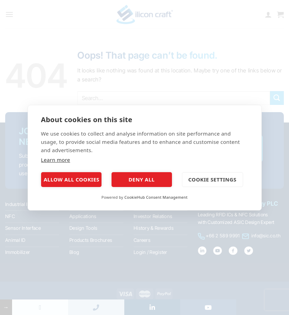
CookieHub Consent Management (155, 197)
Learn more (55, 159)
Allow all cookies (71, 179)
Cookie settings (212, 179)
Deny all (141, 179)
